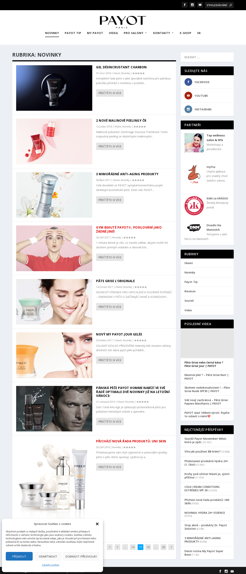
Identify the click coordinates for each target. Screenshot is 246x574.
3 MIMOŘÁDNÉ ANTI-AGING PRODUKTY (127, 172)
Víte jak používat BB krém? (202, 450)
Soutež (189, 299)
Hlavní (116, 71)
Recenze (189, 289)
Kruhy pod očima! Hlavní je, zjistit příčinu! (207, 473)
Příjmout (19, 556)
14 (132, 545)
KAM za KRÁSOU (217, 196)
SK (199, 31)
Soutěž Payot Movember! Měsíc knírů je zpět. (205, 438)
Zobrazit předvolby (81, 556)
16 (148, 545)
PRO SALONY (133, 31)
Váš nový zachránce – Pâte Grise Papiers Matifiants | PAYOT (206, 400)
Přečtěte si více (109, 91)
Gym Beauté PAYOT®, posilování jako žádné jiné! (129, 228)
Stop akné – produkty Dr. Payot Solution (205, 525)
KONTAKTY (161, 31)
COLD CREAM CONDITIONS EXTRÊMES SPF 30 (201, 486)
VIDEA (113, 31)
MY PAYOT (95, 31)
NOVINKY (52, 31)
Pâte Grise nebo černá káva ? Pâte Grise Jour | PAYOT (203, 362)
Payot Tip (191, 280)
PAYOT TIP (73, 31)
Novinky (125, 71)
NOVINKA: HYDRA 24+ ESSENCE (204, 511)
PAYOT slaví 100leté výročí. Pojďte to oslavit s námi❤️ (206, 412)
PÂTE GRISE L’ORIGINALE (115, 279)
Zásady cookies (50, 565)
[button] (97, 524)
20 (163, 545)
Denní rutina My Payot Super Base (203, 551)
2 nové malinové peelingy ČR (121, 119)
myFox (211, 165)
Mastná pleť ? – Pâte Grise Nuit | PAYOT (206, 375)
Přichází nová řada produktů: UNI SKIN (131, 439)
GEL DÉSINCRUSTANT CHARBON (121, 65)
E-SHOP (185, 31)
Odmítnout (48, 556)
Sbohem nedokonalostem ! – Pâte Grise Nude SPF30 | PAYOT (207, 387)
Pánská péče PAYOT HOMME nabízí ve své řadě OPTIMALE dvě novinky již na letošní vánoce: (133, 390)
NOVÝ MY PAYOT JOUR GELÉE (119, 332)
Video (188, 308)
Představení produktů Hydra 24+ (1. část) (206, 460)
